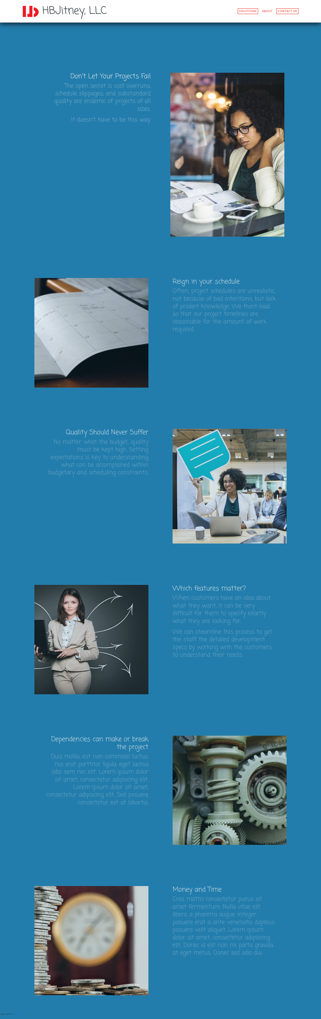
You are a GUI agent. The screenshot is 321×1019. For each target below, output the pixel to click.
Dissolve (18, 1014)
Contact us (287, 11)
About (267, 11)
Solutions (248, 11)
